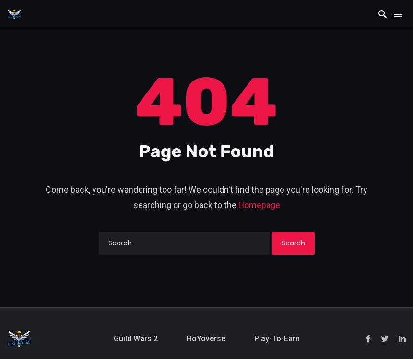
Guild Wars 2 (136, 338)
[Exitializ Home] (14, 14)
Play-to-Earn (277, 338)
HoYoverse (206, 338)
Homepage (259, 205)
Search (293, 243)
